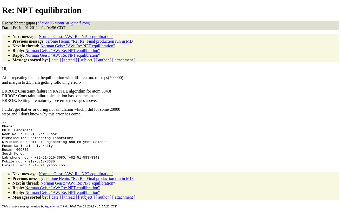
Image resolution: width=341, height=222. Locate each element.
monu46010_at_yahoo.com (42, 174)
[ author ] (103, 60)
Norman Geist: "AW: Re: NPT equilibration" (76, 36)
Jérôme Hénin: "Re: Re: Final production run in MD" (90, 41)
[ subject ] (86, 60)
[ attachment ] (123, 60)
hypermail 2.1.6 (56, 216)
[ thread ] (69, 60)
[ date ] (55, 60)
